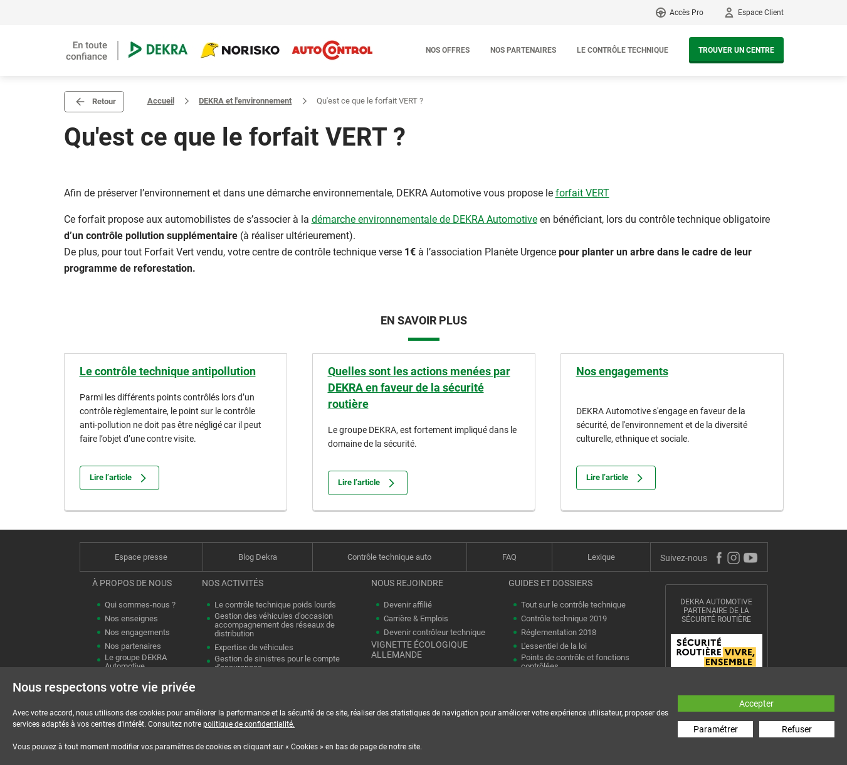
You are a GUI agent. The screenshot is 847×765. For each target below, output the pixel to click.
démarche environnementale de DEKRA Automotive (424, 219)
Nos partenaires (523, 50)
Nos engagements (622, 371)
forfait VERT (582, 193)
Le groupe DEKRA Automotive (136, 662)
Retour (104, 101)
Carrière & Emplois (416, 618)
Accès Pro (686, 12)
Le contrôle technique (622, 50)
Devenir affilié (408, 605)
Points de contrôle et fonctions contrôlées (575, 662)
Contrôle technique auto (389, 557)
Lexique (601, 557)
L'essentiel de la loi (554, 646)
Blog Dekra (257, 557)
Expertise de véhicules (253, 647)
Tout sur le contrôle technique (573, 605)
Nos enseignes (131, 618)
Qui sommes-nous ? (140, 605)
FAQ (509, 557)
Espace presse (141, 557)
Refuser (797, 729)
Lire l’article (119, 477)
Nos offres (448, 50)
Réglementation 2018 (558, 632)
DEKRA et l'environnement (245, 100)
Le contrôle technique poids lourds (275, 605)
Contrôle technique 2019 (564, 618)
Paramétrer (715, 729)
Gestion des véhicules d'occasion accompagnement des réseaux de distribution (274, 625)
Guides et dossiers (550, 583)
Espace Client (761, 12)
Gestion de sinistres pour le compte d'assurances (277, 663)
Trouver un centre (736, 50)
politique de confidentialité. (249, 724)
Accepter (756, 703)
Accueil (160, 100)
